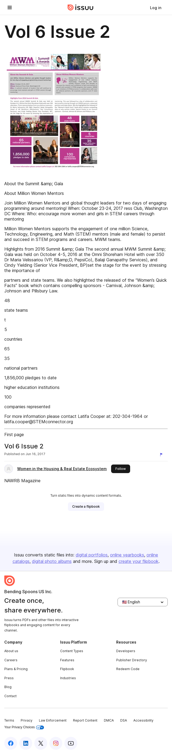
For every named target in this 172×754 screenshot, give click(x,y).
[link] (156, 7)
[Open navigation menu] (9, 7)
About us (11, 651)
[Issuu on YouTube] (70, 743)
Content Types (71, 651)
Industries (68, 678)
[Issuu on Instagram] (55, 743)
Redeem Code (128, 669)
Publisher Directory (131, 660)
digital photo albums (52, 561)
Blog (8, 687)
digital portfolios (92, 555)
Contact (10, 696)
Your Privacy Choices (24, 727)
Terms (9, 720)
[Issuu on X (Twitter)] (40, 743)
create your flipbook (139, 561)
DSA (123, 720)
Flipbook (67, 669)
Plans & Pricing (16, 669)
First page (14, 434)
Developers (125, 651)
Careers (10, 660)
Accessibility (143, 720)
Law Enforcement (53, 720)
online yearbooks (127, 555)
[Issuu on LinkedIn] (25, 743)
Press (9, 678)
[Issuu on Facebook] (10, 743)
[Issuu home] (80, 7)
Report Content (85, 720)
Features (67, 660)
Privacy (26, 720)
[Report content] (162, 454)
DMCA (109, 720)
